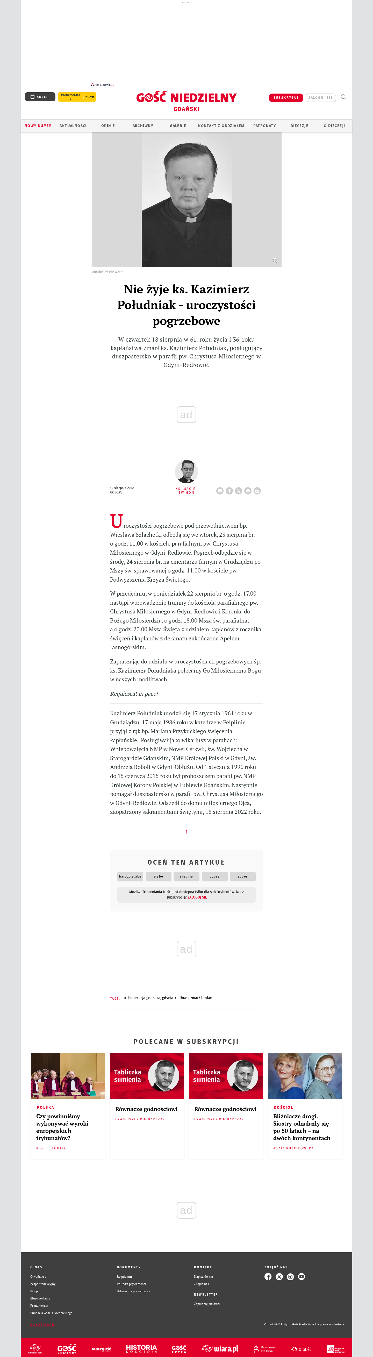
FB (230, 486)
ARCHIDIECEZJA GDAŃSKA (141, 995)
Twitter (239, 486)
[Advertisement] (186, 43)
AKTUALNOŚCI (73, 123)
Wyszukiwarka (343, 94)
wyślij (258, 486)
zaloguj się (321, 95)
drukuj (249, 486)
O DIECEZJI (334, 123)
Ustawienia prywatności (133, 1288)
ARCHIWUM (143, 123)
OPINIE (108, 123)
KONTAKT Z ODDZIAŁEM (221, 123)
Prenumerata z (70, 94)
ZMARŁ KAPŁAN (201, 995)
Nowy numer (38, 123)
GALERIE (178, 123)
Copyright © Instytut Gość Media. (286, 1321)
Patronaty (264, 123)
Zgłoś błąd (42, 1322)
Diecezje (300, 123)
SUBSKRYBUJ (286, 95)
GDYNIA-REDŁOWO (175, 995)
